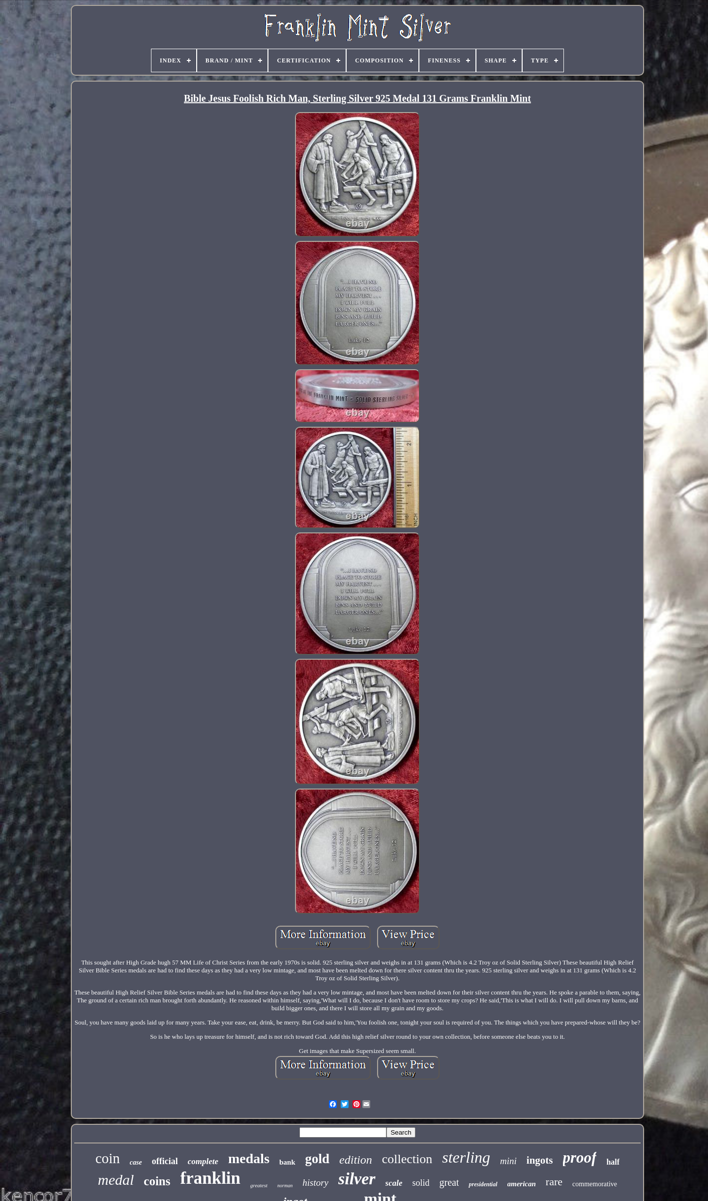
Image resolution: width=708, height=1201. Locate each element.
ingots (540, 1160)
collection (407, 1159)
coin (107, 1158)
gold (317, 1158)
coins (157, 1181)
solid (420, 1183)
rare (554, 1181)
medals (248, 1158)
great (449, 1182)
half (613, 1162)
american (521, 1184)
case (136, 1162)
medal (116, 1180)
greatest (258, 1185)
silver (357, 1179)
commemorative (594, 1184)
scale (394, 1183)
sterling (466, 1157)
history (315, 1182)
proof (580, 1157)
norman (285, 1185)
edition (355, 1159)
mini (508, 1161)
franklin (210, 1178)
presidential (483, 1184)
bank (287, 1162)
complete (203, 1161)
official (165, 1161)
